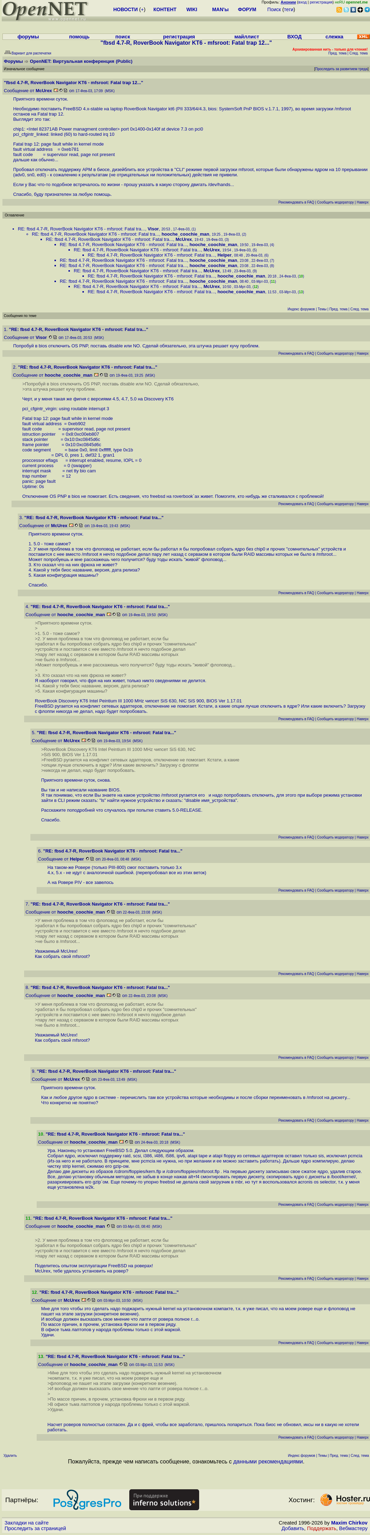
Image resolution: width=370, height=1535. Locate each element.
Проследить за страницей (35, 1528)
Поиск (274, 9)
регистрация (321, 2)
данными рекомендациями (268, 1461)
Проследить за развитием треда (341, 69)
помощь (79, 36)
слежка (334, 36)
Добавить (293, 1528)
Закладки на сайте (27, 1523)
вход (302, 2)
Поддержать (321, 1528)
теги (288, 9)
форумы (28, 36)
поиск (122, 36)
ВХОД (294, 36)
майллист (246, 36)
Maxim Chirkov (349, 1523)
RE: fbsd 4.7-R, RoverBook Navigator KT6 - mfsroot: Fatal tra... (81, 228)
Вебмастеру (353, 1528)
